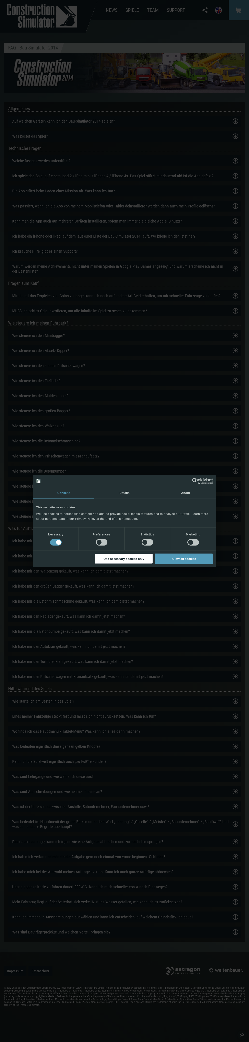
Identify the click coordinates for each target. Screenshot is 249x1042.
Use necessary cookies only (124, 558)
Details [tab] (124, 493)
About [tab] (185, 493)
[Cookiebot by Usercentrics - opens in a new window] (195, 481)
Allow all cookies (183, 558)
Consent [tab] (63, 493)
